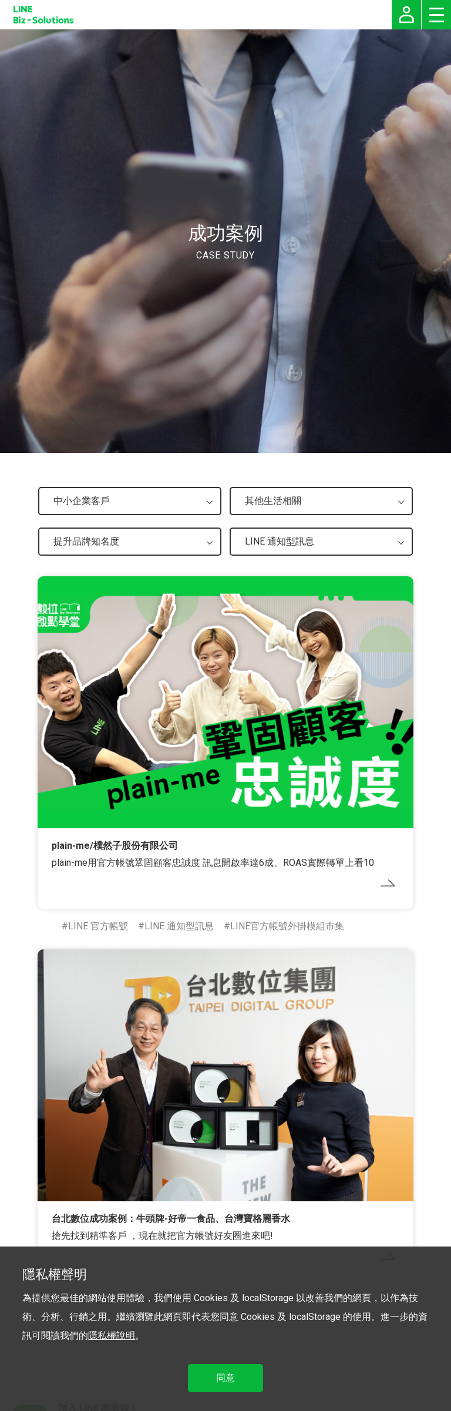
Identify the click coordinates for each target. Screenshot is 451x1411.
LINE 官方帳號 (98, 926)
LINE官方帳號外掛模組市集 (287, 926)
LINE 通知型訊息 (179, 926)
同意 (225, 1377)
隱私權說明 (111, 1335)
